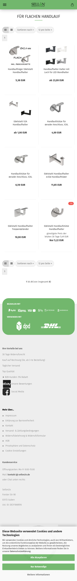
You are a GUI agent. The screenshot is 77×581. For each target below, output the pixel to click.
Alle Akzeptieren (38, 557)
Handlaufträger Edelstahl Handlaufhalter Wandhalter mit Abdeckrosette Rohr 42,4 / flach (20, 70)
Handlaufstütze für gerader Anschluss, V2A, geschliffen (56, 122)
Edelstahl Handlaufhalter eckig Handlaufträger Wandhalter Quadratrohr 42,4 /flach (56, 175)
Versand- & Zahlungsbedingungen (22, 430)
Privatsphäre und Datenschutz (20, 445)
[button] (5, 30)
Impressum (10, 415)
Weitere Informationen (38, 574)
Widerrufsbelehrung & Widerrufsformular (25, 435)
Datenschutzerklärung (20, 551)
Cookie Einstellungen (15, 450)
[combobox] (25, 30)
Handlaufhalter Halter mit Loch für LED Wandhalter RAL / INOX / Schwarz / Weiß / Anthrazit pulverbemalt (56, 70)
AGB (7, 440)
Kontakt (9, 425)
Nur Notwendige (39, 566)
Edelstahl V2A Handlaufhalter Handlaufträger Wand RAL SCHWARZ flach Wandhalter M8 (20, 122)
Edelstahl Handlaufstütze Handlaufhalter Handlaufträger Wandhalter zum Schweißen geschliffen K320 (56, 227)
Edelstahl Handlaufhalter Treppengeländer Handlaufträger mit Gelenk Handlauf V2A (20, 227)
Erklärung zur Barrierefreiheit (19, 420)
